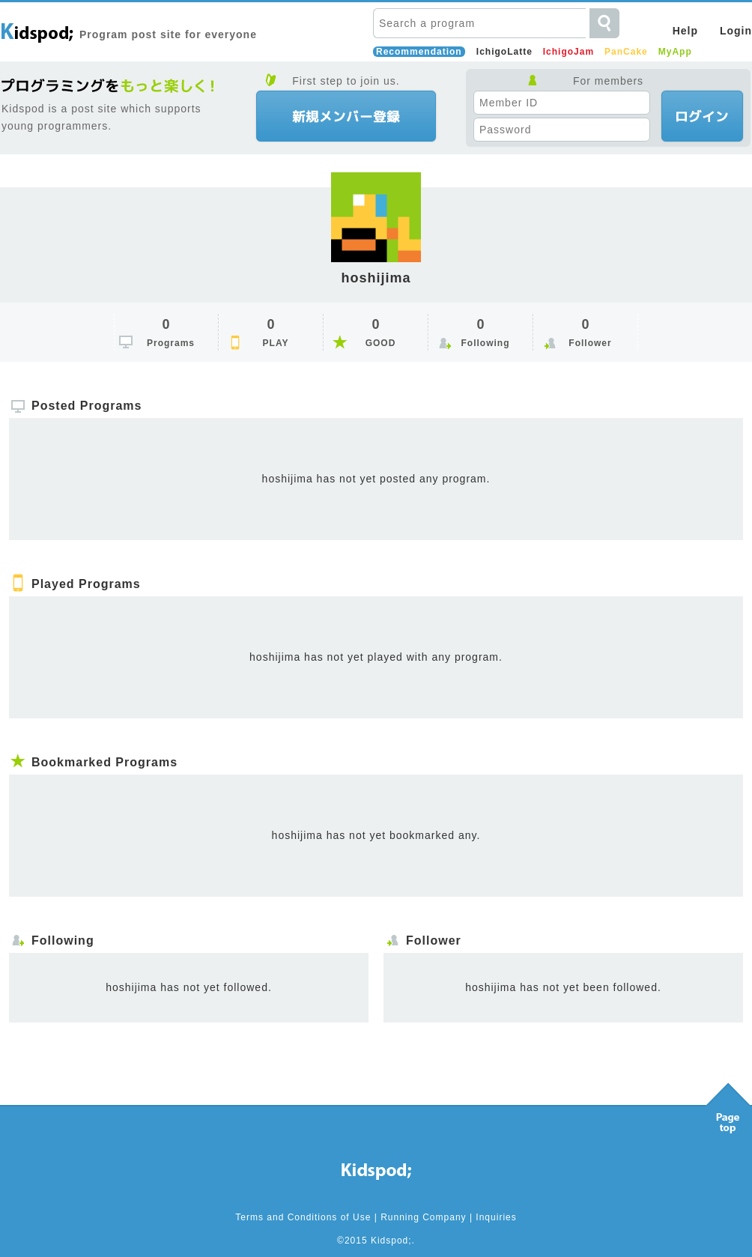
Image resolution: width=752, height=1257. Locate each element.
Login (736, 31)
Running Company (423, 1217)
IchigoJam (568, 51)
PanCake (626, 51)
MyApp (675, 51)
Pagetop (728, 1104)
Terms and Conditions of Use (303, 1217)
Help (685, 31)
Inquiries (496, 1217)
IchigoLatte (504, 51)
